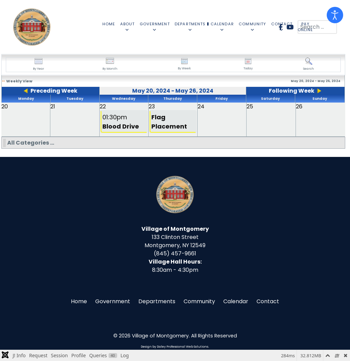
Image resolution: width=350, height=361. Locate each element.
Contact (268, 301)
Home (79, 301)
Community (199, 301)
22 (103, 106)
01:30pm (120, 122)
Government (112, 301)
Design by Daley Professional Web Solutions (174, 347)
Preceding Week (53, 91)
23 (152, 106)
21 (52, 106)
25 (250, 106)
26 (299, 106)
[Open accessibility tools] (335, 15)
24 (201, 106)
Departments (156, 301)
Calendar (235, 301)
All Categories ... (30, 143)
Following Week (291, 91)
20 (4, 106)
